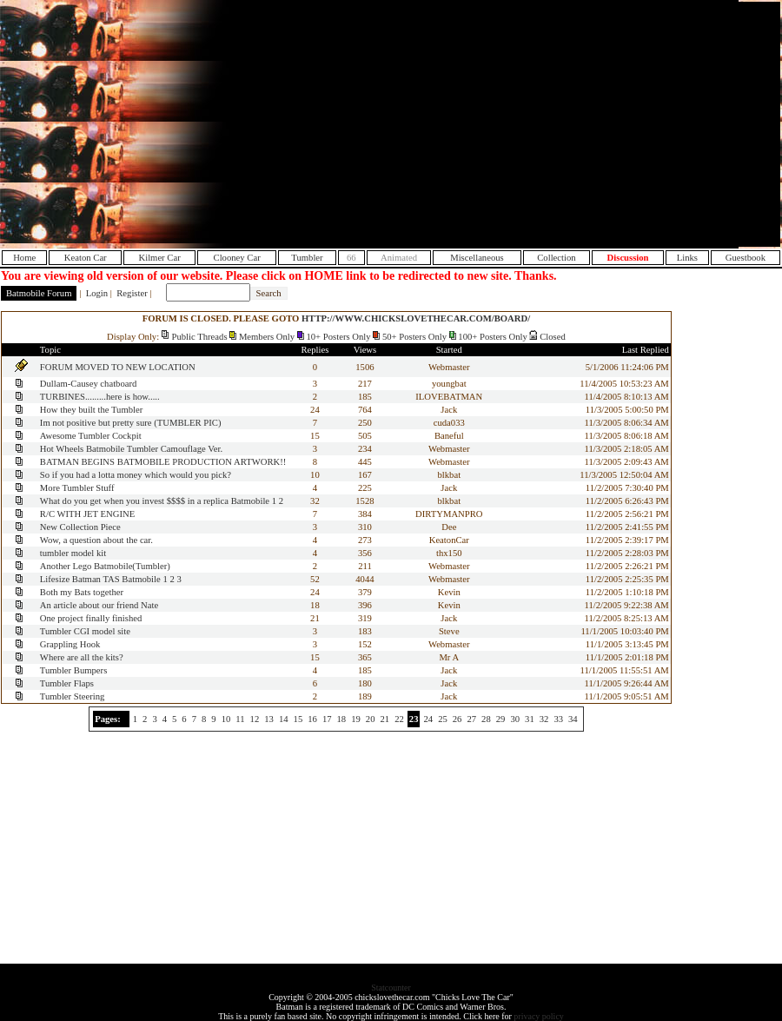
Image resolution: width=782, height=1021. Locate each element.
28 (486, 719)
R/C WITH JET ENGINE (87, 514)
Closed (553, 336)
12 (255, 719)
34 (573, 719)
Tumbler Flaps (67, 683)
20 (370, 719)
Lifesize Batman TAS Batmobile (100, 579)
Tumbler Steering (72, 696)
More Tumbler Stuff (77, 488)
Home (24, 257)
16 (312, 719)
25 (442, 719)
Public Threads (200, 336)
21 (385, 719)
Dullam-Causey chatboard (88, 383)
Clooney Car (237, 257)
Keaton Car (85, 257)
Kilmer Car (159, 257)
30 (515, 719)
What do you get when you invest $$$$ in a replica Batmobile (154, 501)
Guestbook (745, 257)
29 (501, 719)
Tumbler (306, 257)
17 (327, 719)
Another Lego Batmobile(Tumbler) (105, 566)
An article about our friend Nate (99, 605)
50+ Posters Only (414, 336)
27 (471, 719)
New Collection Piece (80, 527)
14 (283, 719)
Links (687, 257)
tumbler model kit (73, 553)
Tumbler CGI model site (85, 631)
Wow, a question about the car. (96, 540)
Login (97, 293)
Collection (556, 257)
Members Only (267, 336)
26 (457, 719)
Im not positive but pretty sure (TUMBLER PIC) (131, 423)
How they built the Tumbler (91, 409)
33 (558, 719)
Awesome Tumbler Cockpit (91, 436)
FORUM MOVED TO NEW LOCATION (118, 367)
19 (356, 719)
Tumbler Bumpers (73, 670)
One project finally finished (91, 618)
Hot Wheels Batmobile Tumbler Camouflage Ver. (131, 449)
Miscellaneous (477, 257)
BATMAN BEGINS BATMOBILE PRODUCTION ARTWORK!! (163, 462)
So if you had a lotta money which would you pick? (135, 475)
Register (132, 293)
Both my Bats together (81, 592)
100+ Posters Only (492, 336)
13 (269, 719)
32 (544, 719)
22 (399, 719)
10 (226, 719)
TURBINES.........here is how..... (100, 396)
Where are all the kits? (81, 657)
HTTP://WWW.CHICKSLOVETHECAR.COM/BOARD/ (416, 318)
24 (428, 719)
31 (529, 719)
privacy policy (538, 1016)
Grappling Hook (70, 644)
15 (298, 719)
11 (239, 719)
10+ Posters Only (338, 336)
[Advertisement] (632, 124)
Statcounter (391, 987)
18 (342, 719)
